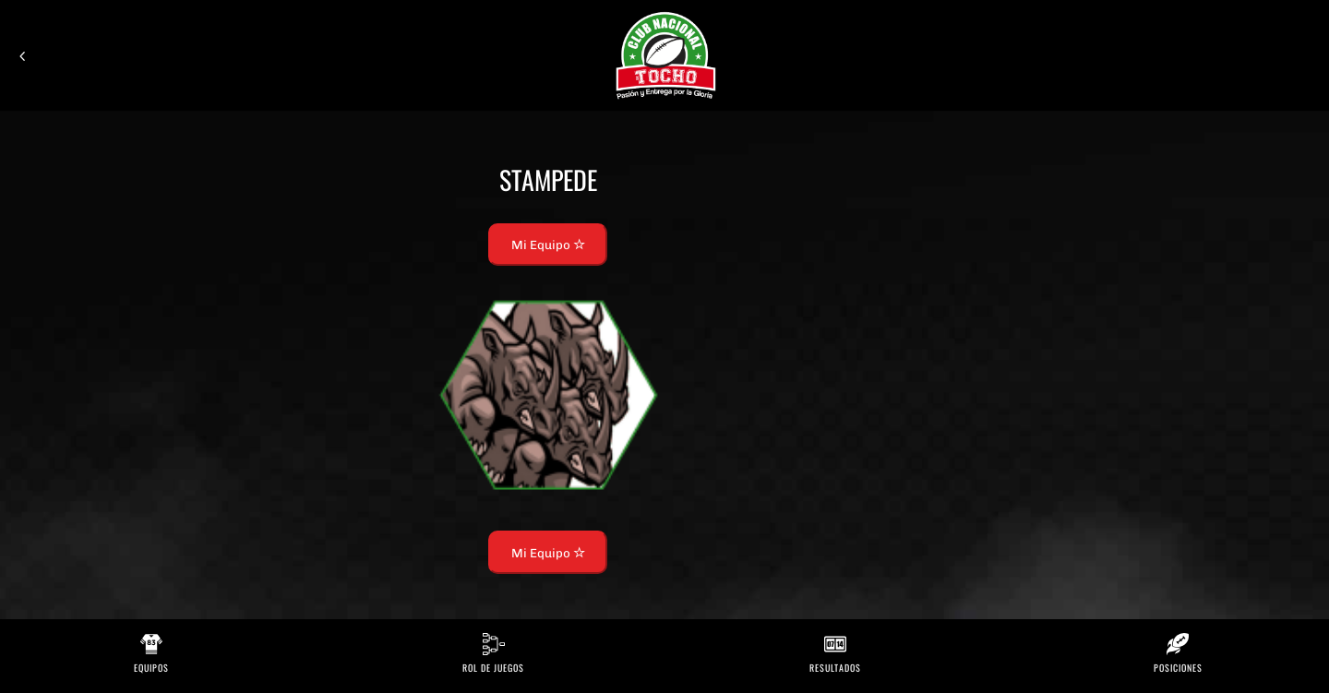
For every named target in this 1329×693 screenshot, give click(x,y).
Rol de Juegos (493, 668)
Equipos (151, 668)
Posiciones (1178, 668)
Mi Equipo (548, 244)
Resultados (835, 668)
